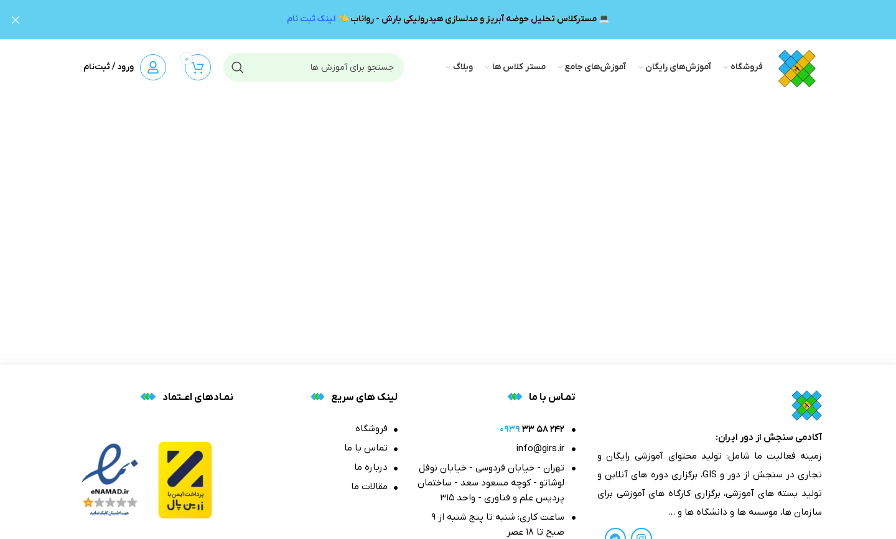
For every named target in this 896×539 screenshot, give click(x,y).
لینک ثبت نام (311, 19)
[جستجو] (313, 66)
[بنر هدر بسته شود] (15, 19)
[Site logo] (797, 66)
